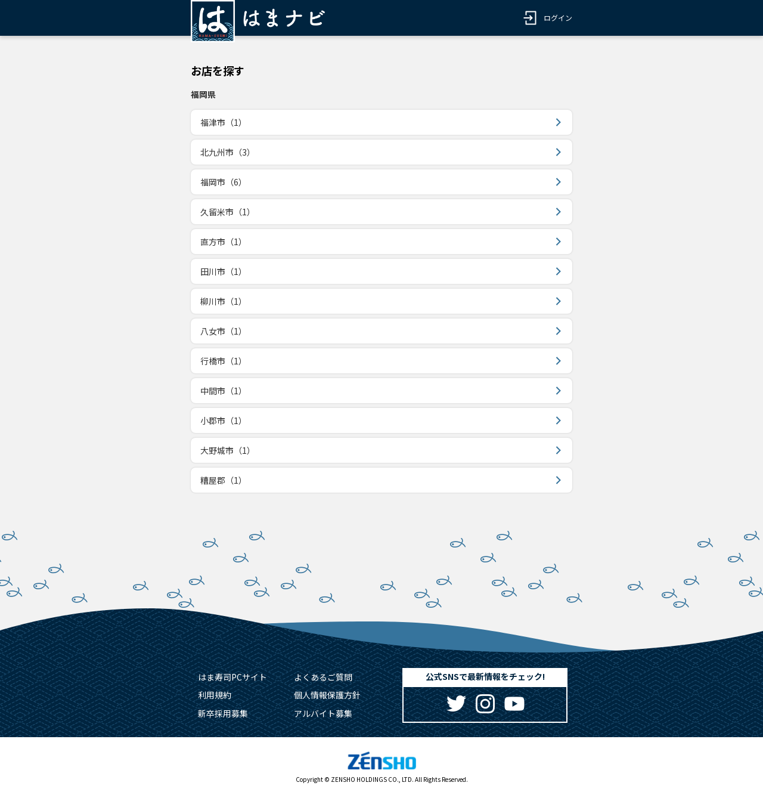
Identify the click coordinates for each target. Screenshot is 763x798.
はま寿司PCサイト (232, 677)
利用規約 (214, 695)
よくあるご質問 (323, 677)
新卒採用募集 (223, 713)
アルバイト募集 (323, 713)
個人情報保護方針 (327, 695)
